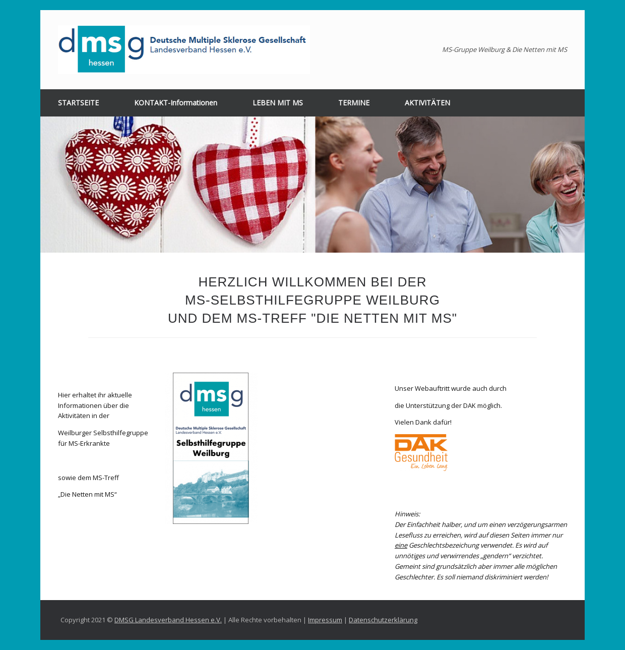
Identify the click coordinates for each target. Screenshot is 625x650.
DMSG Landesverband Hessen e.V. (168, 619)
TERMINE (353, 102)
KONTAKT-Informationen (175, 102)
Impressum (325, 619)
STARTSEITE (78, 102)
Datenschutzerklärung (383, 619)
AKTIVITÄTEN (427, 102)
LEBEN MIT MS (278, 102)
